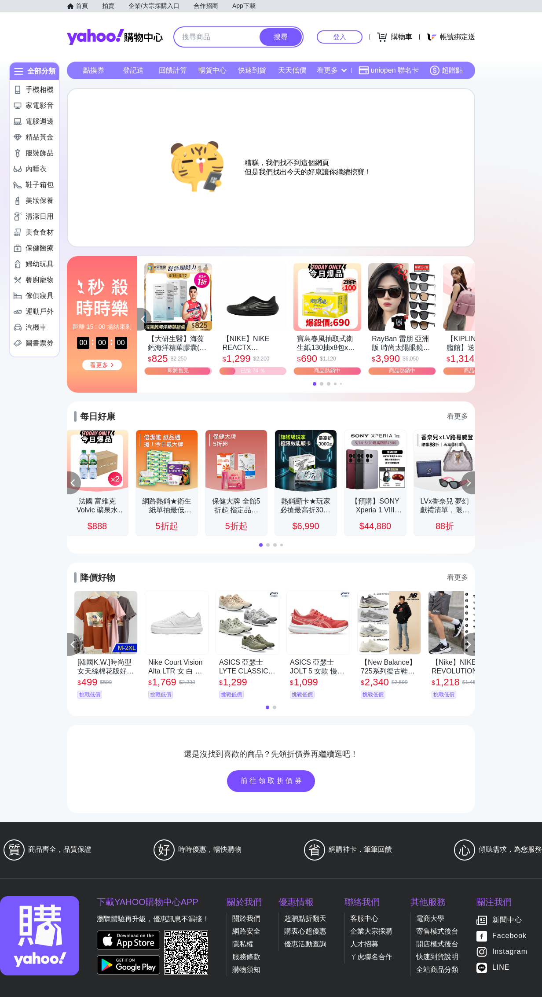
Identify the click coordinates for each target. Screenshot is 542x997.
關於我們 (246, 918)
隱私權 (242, 944)
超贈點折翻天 (305, 918)
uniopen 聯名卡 (389, 70)
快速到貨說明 (437, 956)
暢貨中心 (212, 70)
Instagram (509, 951)
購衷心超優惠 (305, 931)
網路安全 (246, 931)
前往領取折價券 (272, 780)
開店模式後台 (437, 944)
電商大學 (430, 918)
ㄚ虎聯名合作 (371, 956)
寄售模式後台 (437, 931)
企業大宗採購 (371, 931)
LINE (501, 967)
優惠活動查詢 (305, 944)
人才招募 (364, 944)
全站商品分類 (437, 969)
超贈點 (446, 70)
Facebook (509, 935)
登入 (339, 36)
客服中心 (364, 918)
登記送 (133, 70)
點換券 (93, 70)
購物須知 (246, 969)
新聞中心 (507, 919)
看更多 (332, 70)
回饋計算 (173, 70)
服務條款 (246, 956)
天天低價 (292, 70)
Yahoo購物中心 (115, 37)
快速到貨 (252, 70)
